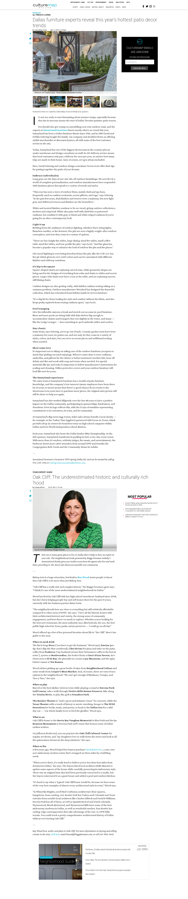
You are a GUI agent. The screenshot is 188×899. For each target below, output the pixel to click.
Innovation (110, 7)
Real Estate (120, 2)
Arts (128, 2)
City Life (90, 2)
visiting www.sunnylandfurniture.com (67, 462)
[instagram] (150, 6)
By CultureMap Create (39, 30)
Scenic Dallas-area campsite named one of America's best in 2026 (141, 504)
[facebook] (143, 6)
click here (55, 834)
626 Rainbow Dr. (94, 749)
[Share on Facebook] (30, 34)
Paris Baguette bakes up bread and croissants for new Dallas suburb (138, 510)
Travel (111, 2)
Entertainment (101, 2)
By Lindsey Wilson (38, 487)
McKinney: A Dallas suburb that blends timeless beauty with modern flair (108, 851)
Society (75, 7)
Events (117, 7)
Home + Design (85, 7)
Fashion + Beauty (98, 7)
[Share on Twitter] (30, 39)
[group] (40, 102)
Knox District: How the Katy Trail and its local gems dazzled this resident (108, 872)
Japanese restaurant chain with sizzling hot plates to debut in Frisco (141, 516)
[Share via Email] (30, 43)
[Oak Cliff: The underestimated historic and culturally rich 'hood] (75, 519)
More (124, 7)
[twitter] (147, 6)
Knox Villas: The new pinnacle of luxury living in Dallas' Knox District (108, 862)
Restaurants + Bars (77, 2)
